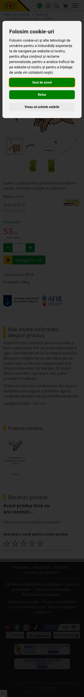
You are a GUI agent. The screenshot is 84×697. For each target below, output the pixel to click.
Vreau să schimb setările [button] (42, 107)
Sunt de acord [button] (42, 82)
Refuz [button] (42, 94)
